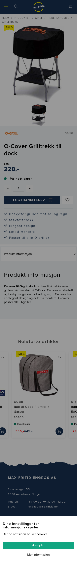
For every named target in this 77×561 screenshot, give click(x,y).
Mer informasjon (38, 555)
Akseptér (38, 545)
